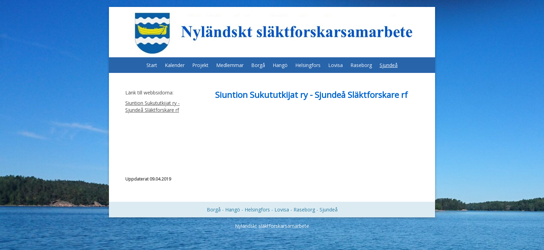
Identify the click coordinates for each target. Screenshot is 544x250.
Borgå (258, 65)
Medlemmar (230, 65)
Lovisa (335, 65)
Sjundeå (389, 65)
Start (151, 65)
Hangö (280, 65)
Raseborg (361, 65)
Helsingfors (308, 65)
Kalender (175, 65)
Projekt (200, 65)
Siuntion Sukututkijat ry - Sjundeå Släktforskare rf (152, 106)
